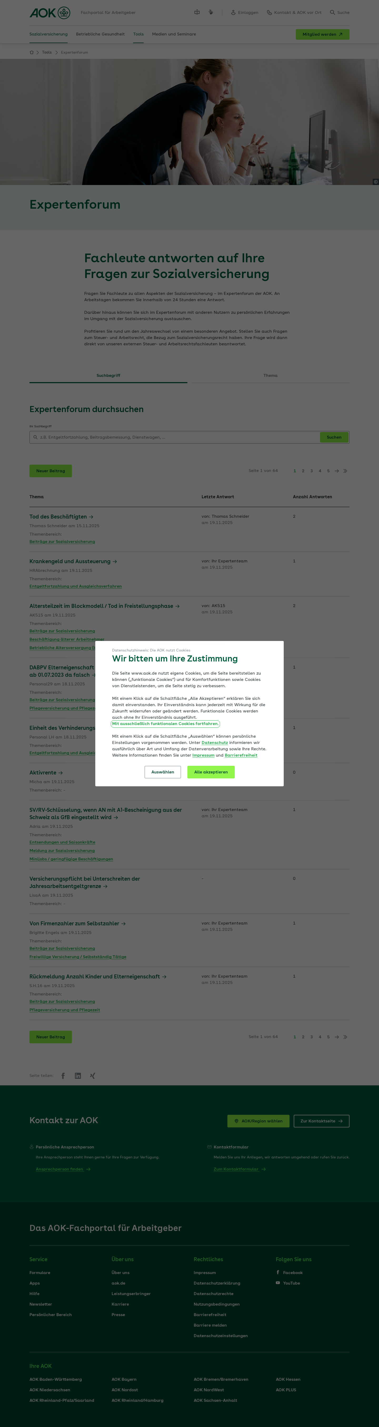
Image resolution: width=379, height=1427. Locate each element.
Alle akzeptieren (211, 772)
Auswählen (162, 772)
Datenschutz (215, 743)
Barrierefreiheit (241, 755)
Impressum (203, 755)
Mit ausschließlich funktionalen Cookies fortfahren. (165, 724)
